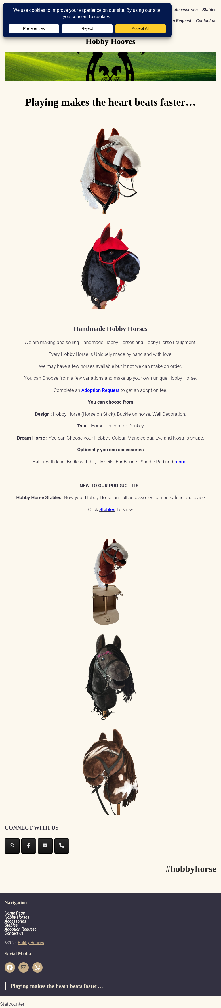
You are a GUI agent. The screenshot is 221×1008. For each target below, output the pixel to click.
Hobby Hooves (31, 942)
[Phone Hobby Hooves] (61, 846)
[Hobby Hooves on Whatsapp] (12, 846)
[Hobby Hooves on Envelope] (45, 846)
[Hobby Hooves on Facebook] (28, 846)
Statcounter (12, 1004)
